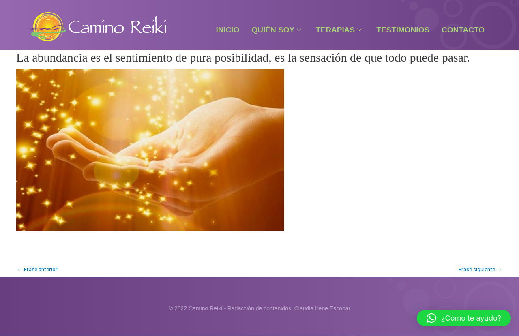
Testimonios (402, 30)
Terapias (339, 30)
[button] (464, 318)
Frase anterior (38, 269)
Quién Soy (277, 30)
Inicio (227, 30)
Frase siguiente (479, 269)
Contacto (463, 30)
